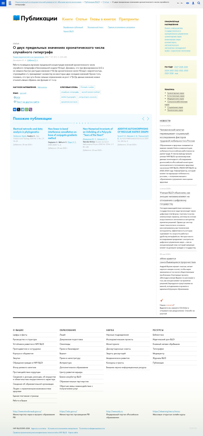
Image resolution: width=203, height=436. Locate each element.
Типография (158, 348)
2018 (171, 73)
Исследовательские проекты (119, 339)
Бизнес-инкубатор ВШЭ (70, 376)
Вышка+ (63, 353)
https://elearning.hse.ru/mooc (166, 411)
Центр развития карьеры (71, 372)
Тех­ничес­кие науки (175, 110)
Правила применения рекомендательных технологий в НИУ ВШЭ (40, 432)
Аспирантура (65, 362)
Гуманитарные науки (175, 93)
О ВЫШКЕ (18, 330)
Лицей (62, 334)
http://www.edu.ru (114, 411)
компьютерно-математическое (172, 43)
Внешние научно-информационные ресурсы (126, 367)
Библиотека (158, 334)
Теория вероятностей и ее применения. (29, 57)
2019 (167, 73)
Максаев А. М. (132, 136)
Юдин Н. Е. (72, 142)
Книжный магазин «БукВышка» (166, 344)
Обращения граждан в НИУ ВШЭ (28, 362)
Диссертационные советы (118, 348)
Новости (165, 120)
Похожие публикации (32, 118)
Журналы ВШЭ (159, 358)
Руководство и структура (25, 339)
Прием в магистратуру (70, 358)
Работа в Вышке (20, 400)
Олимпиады (65, 344)
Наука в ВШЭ (68, 31)
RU (178, 3)
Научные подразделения (117, 334)
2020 (186, 70)
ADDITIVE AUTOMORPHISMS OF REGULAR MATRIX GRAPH (133, 130)
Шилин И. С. (102, 139)
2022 (176, 70)
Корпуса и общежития (23, 353)
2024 (167, 70)
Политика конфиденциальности (92, 428)
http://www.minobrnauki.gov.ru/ (27, 411)
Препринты (129, 19)
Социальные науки (175, 107)
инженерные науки (173, 39)
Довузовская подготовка (71, 339)
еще (176, 73)
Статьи (81, 19)
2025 (186, 67)
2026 (181, 67)
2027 (176, 67)
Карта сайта (73, 432)
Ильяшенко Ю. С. (89, 139)
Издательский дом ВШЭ (164, 339)
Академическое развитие (118, 358)
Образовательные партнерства (74, 381)
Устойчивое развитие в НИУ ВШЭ (28, 344)
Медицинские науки (175, 98)
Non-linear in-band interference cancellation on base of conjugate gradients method (62, 133)
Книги (67, 19)
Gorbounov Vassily (19, 136)
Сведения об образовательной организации (33, 384)
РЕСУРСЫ (158, 330)
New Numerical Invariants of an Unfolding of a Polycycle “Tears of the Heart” (98, 131)
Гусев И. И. (122, 136)
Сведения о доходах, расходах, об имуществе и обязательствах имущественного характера (34, 378)
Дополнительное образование (74, 367)
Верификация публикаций (73, 27)
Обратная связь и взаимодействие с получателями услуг (76, 387)
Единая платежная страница (25, 396)
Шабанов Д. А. (32, 60)
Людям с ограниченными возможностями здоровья (32, 389)
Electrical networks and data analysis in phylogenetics (28, 130)
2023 (172, 70)
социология (176, 50)
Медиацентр (158, 353)
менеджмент (180, 48)
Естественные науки (175, 95)
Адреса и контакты (38, 428)
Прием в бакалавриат (69, 348)
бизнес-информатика (174, 28)
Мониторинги (112, 344)
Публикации (39, 18)
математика (170, 48)
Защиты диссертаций (116, 353)
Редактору (193, 428)
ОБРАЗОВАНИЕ (68, 330)
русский (23, 93)
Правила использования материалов (121, 27)
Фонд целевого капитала (24, 367)
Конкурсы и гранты (115, 362)
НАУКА (110, 330)
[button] (74, 123)
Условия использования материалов (63, 428)
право (167, 50)
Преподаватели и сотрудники (27, 348)
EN (182, 3)
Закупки (16, 358)
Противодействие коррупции (26, 372)
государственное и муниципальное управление (176, 32)
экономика (185, 50)
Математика (42, 87)
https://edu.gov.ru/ (68, 411)
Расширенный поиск (95, 27)
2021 (181, 70)
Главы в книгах (103, 19)
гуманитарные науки (173, 36)
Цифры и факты (20, 334)
